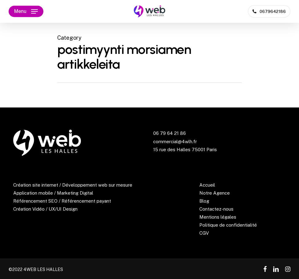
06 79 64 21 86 (169, 133)
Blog (204, 201)
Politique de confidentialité (228, 225)
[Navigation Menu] (26, 11)
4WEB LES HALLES (43, 269)
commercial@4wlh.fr (175, 141)
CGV (204, 233)
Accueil (207, 185)
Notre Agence (214, 193)
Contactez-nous (216, 209)
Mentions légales (217, 217)
